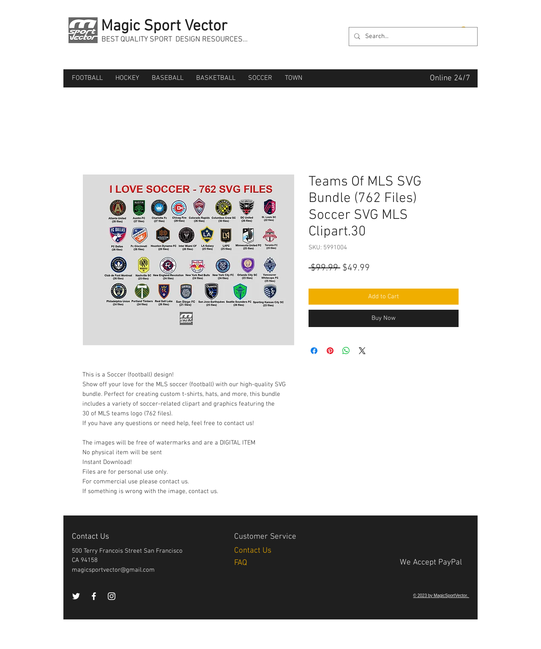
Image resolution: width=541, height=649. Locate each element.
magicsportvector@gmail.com (113, 570)
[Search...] (412, 36)
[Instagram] (112, 596)
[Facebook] (94, 596)
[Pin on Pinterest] (330, 351)
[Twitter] (76, 596)
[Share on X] (362, 351)
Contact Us (253, 551)
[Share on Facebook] (314, 351)
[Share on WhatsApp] (346, 351)
